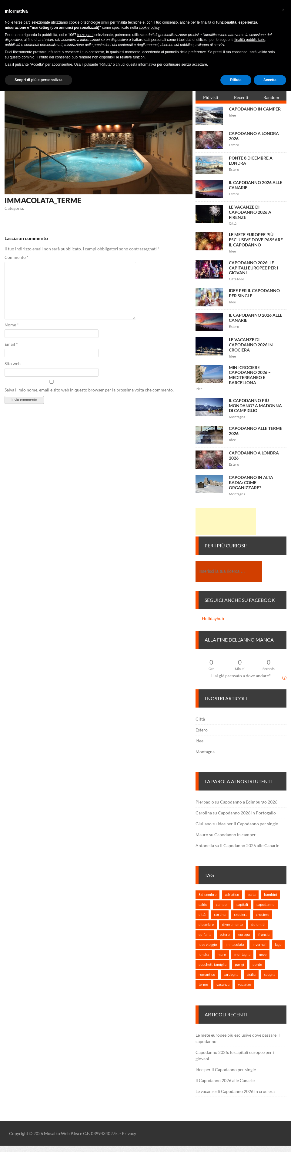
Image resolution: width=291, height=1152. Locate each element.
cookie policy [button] (149, 27)
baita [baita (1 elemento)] (252, 894)
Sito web (13, 363)
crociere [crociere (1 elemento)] (262, 914)
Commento (16, 257)
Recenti (241, 97)
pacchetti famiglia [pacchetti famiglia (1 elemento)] (212, 964)
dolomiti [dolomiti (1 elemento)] (258, 924)
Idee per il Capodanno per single (254, 293)
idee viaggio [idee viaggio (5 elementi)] (208, 944)
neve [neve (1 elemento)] (262, 954)
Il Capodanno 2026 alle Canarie (255, 185)
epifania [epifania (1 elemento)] (205, 934)
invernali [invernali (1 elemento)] (259, 944)
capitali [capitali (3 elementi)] (242, 904)
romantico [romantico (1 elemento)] (207, 974)
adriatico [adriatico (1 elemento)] (232, 894)
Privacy (129, 1133)
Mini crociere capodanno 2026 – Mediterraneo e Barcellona (250, 375)
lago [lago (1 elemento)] (278, 944)
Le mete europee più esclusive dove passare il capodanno (256, 239)
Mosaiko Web (57, 1133)
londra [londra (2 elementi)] (204, 954)
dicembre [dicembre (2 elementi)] (206, 924)
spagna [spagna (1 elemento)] (269, 974)
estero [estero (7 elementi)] (225, 934)
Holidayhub (213, 618)
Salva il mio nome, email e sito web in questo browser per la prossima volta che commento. (89, 389)
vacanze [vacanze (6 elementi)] (244, 984)
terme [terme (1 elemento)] (203, 984)
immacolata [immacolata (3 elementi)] (235, 944)
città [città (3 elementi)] (202, 914)
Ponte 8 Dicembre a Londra (251, 160)
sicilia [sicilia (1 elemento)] (251, 974)
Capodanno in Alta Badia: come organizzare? (251, 482)
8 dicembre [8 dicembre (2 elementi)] (207, 894)
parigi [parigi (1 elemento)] (239, 964)
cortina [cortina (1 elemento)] (220, 914)
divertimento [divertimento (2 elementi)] (232, 924)
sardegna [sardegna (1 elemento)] (231, 974)
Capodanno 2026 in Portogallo (247, 812)
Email (11, 344)
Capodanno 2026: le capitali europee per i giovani (253, 268)
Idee (199, 740)
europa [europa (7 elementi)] (244, 934)
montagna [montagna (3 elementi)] (242, 954)
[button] (283, 10)
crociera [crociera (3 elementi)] (240, 914)
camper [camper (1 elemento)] (222, 904)
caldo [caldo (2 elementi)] (203, 904)
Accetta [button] (269, 80)
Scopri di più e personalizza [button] (38, 80)
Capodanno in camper (255, 108)
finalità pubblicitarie (249, 40)
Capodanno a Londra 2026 (254, 136)
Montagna (205, 751)
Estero (202, 729)
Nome (12, 324)
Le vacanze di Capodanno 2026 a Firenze (250, 212)
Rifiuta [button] (235, 80)
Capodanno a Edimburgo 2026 (248, 801)
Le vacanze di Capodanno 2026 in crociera (251, 344)
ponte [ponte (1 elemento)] (257, 964)
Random (271, 97)
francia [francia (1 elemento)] (263, 934)
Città (200, 718)
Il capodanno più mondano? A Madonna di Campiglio (255, 405)
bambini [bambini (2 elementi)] (270, 894)
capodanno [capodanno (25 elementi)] (265, 904)
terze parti (85, 35)
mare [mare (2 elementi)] (222, 954)
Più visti (210, 97)
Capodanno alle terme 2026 (255, 431)
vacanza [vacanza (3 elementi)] (222, 984)
